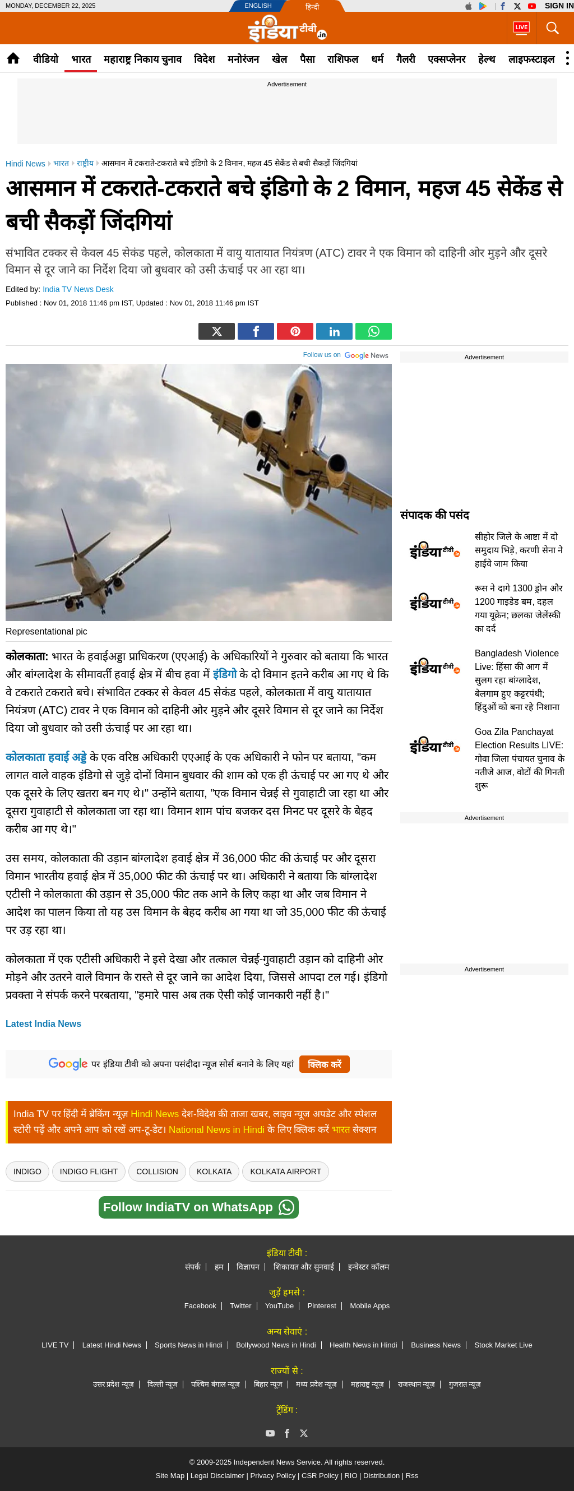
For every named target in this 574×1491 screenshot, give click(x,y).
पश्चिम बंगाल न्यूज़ (215, 1384)
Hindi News (155, 1114)
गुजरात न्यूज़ (465, 1384)
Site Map (170, 1475)
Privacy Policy (272, 1475)
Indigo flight (89, 1171)
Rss (412, 1475)
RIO (350, 1475)
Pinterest (322, 1306)
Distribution (381, 1475)
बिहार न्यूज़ (268, 1384)
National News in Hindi (217, 1129)
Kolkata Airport (285, 1171)
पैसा (307, 59)
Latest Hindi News (111, 1345)
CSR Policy (320, 1475)
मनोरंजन (243, 59)
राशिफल (342, 59)
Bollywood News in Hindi (276, 1345)
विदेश (204, 59)
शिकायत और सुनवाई (304, 1266)
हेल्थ (487, 59)
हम (219, 1266)
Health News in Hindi (363, 1345)
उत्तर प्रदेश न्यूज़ (113, 1384)
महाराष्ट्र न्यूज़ (368, 1384)
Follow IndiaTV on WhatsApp (198, 1207)
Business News (436, 1345)
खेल (279, 59)
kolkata (214, 1171)
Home (13, 58)
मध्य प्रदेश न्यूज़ (316, 1384)
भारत (81, 59)
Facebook (200, 1306)
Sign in (559, 5)
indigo (27, 1171)
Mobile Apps (370, 1306)
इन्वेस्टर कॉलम (368, 1266)
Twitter (240, 1306)
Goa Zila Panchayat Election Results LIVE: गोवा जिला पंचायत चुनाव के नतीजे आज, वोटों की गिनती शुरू (519, 758)
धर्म (377, 59)
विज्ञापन (248, 1266)
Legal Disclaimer (217, 1475)
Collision (157, 1171)
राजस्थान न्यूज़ (417, 1384)
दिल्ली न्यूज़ (162, 1384)
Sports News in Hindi (189, 1345)
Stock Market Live (503, 1345)
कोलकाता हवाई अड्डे (46, 757)
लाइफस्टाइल (531, 59)
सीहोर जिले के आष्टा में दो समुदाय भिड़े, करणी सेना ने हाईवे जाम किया (519, 550)
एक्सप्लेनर (446, 59)
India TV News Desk (78, 289)
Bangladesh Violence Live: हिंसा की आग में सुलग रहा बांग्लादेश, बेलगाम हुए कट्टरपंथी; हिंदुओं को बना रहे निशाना (517, 680)
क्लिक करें (324, 1064)
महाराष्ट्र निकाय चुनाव (143, 59)
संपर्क (193, 1266)
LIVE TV (54, 1345)
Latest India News (43, 1024)
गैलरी (405, 59)
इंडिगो (225, 674)
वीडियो (45, 59)
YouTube (279, 1306)
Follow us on (346, 354)
